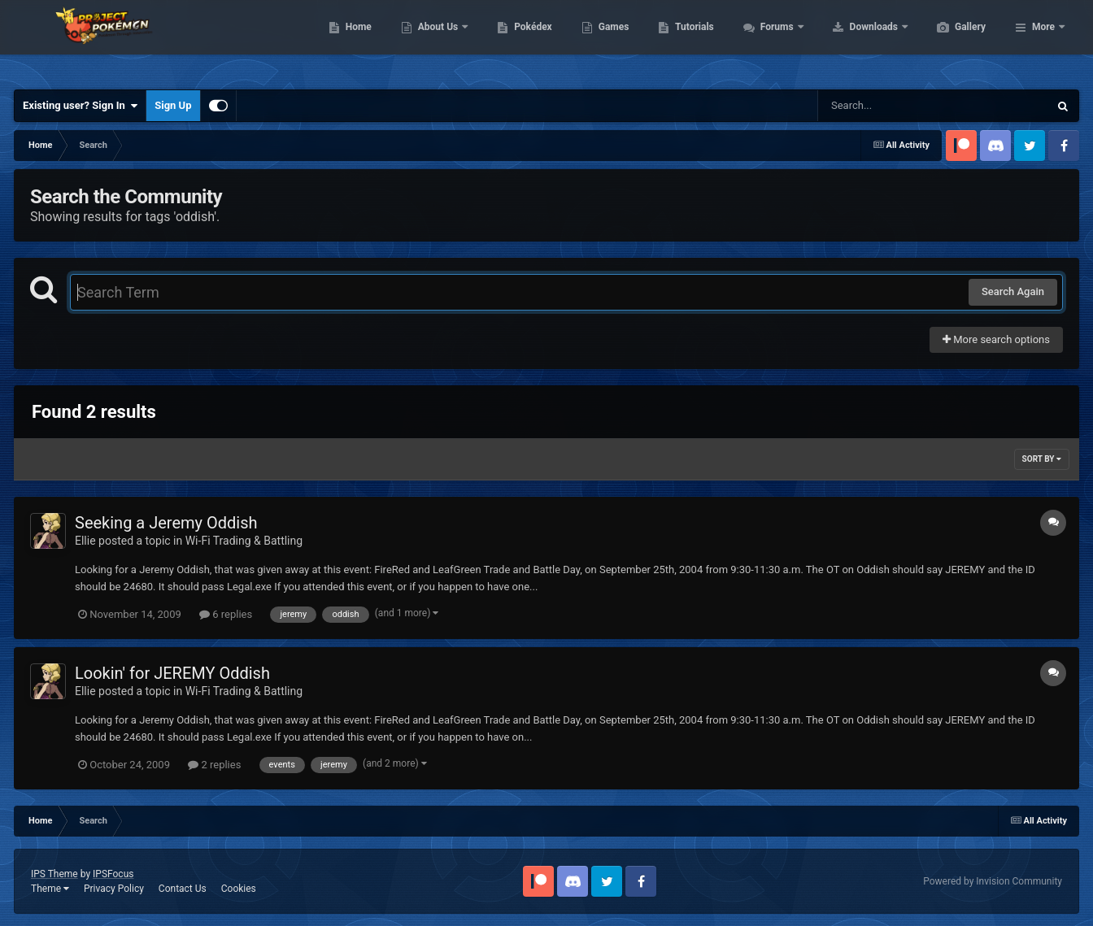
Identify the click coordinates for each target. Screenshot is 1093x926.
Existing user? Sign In (80, 105)
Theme (50, 888)
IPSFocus (113, 874)
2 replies (214, 765)
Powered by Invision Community (992, 881)
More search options (996, 339)
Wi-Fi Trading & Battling (244, 540)
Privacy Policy (114, 888)
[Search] (892, 105)
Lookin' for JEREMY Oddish (172, 673)
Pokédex (610, 40)
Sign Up (173, 105)
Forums (855, 40)
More (1043, 40)
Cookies (238, 888)
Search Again (1013, 291)
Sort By (1041, 458)
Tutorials (771, 40)
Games (691, 40)
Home (435, 40)
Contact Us (183, 888)
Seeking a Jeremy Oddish (166, 523)
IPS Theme (54, 874)
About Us (516, 40)
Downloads (951, 40)
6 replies (225, 614)
